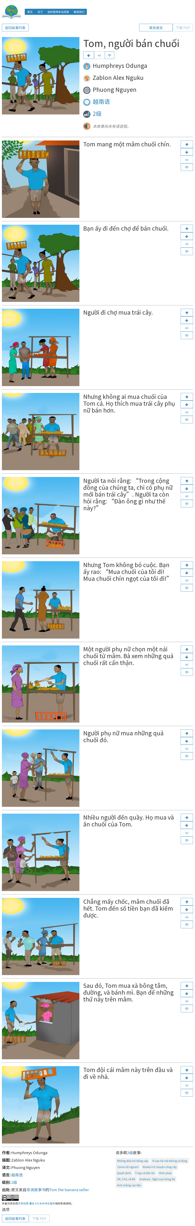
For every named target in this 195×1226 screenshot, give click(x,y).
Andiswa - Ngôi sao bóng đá (157, 1179)
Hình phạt (165, 1173)
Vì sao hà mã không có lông (169, 1161)
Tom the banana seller (69, 1189)
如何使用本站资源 (58, 12)
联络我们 (79, 12)
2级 (97, 113)
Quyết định (124, 1173)
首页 (30, 12)
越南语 (101, 101)
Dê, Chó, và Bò (126, 1179)
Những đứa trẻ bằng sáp (132, 1161)
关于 (40, 12)
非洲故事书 (36, 1189)
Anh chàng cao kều (129, 1185)
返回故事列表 (15, 27)
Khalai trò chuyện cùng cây (160, 1167)
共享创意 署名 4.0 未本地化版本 (36, 1203)
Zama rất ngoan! (128, 1167)
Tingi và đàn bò (145, 1173)
